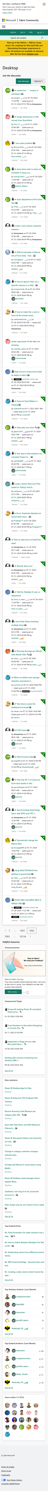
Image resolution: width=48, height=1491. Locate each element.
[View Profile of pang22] (17, 98)
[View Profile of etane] (16, 658)
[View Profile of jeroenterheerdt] (36, 691)
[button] (23, 81)
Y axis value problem (23, 143)
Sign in (22, 32)
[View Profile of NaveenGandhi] (28, 767)
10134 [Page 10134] (23, 936)
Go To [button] (39, 32)
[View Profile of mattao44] (18, 408)
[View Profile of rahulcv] (17, 711)
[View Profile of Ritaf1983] (20, 298)
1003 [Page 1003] (7, 936)
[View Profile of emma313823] (19, 176)
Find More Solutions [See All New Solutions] (9, 1216)
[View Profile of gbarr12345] (18, 431)
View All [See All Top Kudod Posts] (9, 1279)
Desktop (8, 1091)
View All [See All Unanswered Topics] (9, 1070)
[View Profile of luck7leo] (17, 685)
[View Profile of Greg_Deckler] (16, 887)
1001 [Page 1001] (22, 930)
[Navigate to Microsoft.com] (9, 20)
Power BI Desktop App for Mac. (18, 1088)
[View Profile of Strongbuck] (18, 259)
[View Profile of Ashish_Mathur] (22, 186)
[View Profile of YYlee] (16, 206)
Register (13, 32)
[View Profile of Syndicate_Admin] (28, 379)
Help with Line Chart (26, 427)
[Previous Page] (5, 931)
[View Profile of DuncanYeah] (19, 147)
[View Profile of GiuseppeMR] (19, 847)
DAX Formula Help (25, 757)
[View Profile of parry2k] (19, 743)
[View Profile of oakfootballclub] (20, 319)
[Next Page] (29, 936)
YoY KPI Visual (20, 730)
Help (31, 32)
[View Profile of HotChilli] (15, 638)
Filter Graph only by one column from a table (24, 1204)
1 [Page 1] (9, 930)
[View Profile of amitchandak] (21, 358)
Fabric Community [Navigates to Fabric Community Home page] (29, 20)
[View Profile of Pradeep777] (18, 520)
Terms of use (6, 1471)
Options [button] (37, 81)
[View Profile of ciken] (16, 878)
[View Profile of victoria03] (26, 415)
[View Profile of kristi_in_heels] (19, 599)
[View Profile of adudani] (14, 269)
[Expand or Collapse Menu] (3, 26)
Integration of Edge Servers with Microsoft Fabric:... (22, 1042)
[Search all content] (26, 37)
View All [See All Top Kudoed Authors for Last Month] (9, 1387)
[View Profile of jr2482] (35, 553)
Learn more (7, 12)
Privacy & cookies (7, 1467)
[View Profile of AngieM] (17, 761)
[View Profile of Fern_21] (17, 124)
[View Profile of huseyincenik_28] (20, 289)
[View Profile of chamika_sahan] (20, 349)
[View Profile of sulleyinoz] (18, 491)
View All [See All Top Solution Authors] (9, 1333)
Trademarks (5, 1475)
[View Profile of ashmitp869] (18, 461)
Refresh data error (25, 566)
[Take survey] (13, 991)
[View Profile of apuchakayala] (19, 787)
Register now (32, 54)
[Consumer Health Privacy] (24, 1483)
